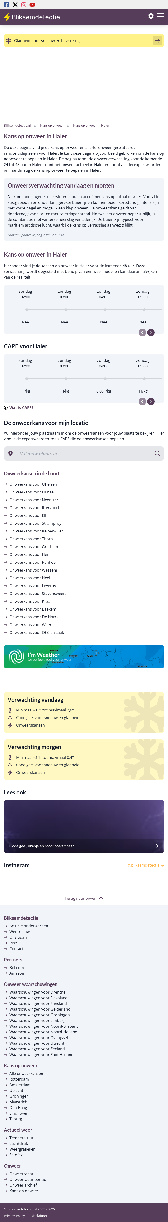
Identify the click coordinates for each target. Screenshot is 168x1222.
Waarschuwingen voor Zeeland (34, 1049)
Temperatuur (18, 1137)
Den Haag (15, 1107)
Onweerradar (18, 1173)
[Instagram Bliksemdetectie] (24, 5)
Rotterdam (16, 1079)
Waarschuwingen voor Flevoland (36, 997)
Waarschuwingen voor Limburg (34, 1020)
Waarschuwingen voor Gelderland (37, 1009)
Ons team (15, 937)
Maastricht (16, 1101)
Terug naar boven (84, 898)
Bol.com (14, 967)
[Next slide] (151, 332)
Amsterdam (17, 1084)
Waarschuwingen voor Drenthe (34, 992)
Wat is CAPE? (18, 407)
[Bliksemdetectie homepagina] (32, 17)
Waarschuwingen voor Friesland (35, 1003)
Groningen (16, 1096)
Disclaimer (39, 1215)
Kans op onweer (21, 1190)
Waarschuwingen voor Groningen (37, 1014)
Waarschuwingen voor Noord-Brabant (41, 1026)
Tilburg (13, 1119)
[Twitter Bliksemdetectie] (15, 5)
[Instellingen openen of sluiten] (151, 17)
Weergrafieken (20, 1149)
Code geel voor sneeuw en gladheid (43, 717)
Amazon (14, 973)
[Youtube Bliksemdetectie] (32, 5)
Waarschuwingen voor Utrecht (34, 1043)
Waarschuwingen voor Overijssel (36, 1037)
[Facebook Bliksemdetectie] (6, 5)
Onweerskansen (26, 725)
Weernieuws (18, 931)
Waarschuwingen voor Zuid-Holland (39, 1054)
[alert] (84, 40)
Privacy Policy (14, 1215)
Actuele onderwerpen (26, 926)
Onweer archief (20, 1185)
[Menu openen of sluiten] (160, 19)
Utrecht (13, 1090)
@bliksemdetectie (146, 865)
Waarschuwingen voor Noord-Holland (40, 1031)
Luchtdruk (16, 1143)
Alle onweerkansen (23, 1073)
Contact (13, 948)
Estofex (13, 1154)
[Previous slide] (142, 332)
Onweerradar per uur (26, 1179)
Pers (11, 943)
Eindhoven (16, 1113)
